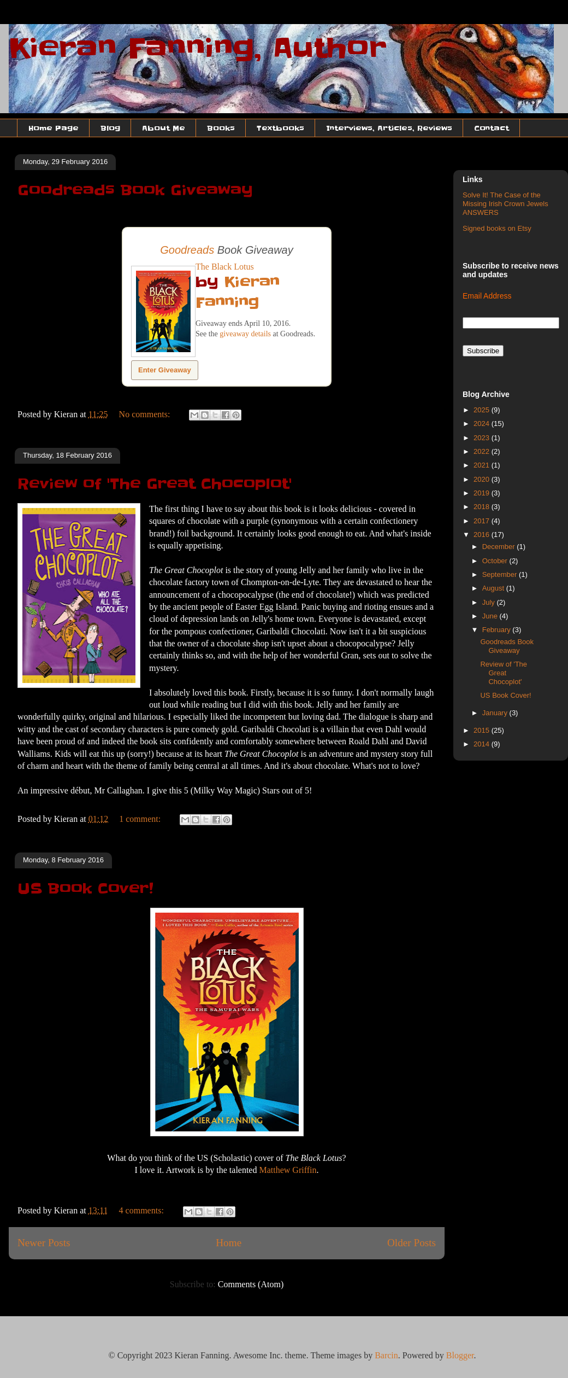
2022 (483, 451)
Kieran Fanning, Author (198, 48)
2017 (483, 521)
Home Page (53, 128)
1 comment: (141, 819)
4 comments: (142, 1210)
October (496, 561)
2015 (483, 730)
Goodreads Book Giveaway (135, 190)
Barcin (386, 1355)
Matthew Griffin (287, 1170)
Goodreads (187, 250)
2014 (483, 744)
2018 (483, 507)
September (500, 574)
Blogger (460, 1355)
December (499, 546)
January (496, 713)
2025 (483, 410)
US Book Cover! (85, 888)
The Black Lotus (225, 266)
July (489, 602)
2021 (483, 465)
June (491, 616)
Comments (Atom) (250, 1284)
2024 (483, 423)
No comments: (146, 414)
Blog (110, 128)
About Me (163, 128)
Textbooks (280, 128)
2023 (483, 438)
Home (228, 1242)
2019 (483, 493)
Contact (491, 128)
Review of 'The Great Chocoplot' (154, 484)
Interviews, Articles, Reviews (389, 128)
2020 (483, 479)
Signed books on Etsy (497, 228)
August (494, 588)
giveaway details (245, 334)
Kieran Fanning (238, 292)
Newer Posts (43, 1242)
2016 (483, 534)
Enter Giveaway (164, 370)
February (497, 630)
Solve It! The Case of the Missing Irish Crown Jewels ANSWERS (505, 203)
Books (221, 128)
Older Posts (411, 1242)
